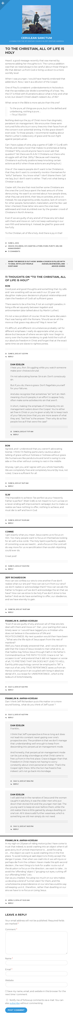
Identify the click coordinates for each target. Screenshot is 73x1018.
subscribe (15, 1003)
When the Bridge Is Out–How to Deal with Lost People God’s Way (20, 264)
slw (7, 494)
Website (9, 980)
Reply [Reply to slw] (10, 523)
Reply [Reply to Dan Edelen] (16, 435)
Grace (11, 246)
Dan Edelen (17, 364)
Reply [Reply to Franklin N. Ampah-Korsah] (10, 690)
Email (8, 969)
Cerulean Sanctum (36, 37)
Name (9, 958)
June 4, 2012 (13, 243)
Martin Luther (35, 246)
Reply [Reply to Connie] (10, 569)
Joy (25, 246)
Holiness (19, 246)
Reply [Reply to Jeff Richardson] (10, 612)
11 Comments (14, 251)
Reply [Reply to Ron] (10, 357)
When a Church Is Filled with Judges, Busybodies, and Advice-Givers (52, 264)
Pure (45, 246)
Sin (57, 246)
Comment (11, 929)
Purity (52, 246)
